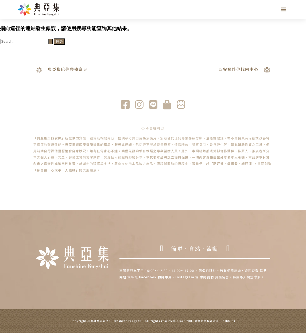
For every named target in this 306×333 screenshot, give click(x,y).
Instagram (185, 277)
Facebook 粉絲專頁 (155, 277)
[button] (283, 9)
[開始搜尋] (50, 41)
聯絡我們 (207, 277)
